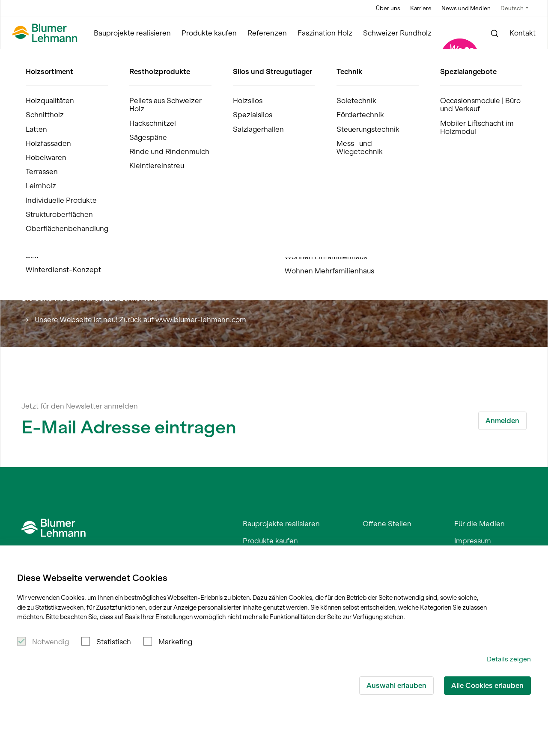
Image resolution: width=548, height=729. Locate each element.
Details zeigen (509, 659)
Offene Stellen (387, 523)
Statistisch (113, 641)
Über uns (388, 8)
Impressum (472, 540)
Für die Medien (479, 523)
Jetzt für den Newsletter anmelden (79, 406)
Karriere (421, 8)
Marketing (175, 641)
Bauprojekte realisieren (132, 33)
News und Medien (466, 8)
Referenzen (267, 33)
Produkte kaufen (209, 33)
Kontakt (522, 33)
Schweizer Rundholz (397, 33)
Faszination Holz (325, 33)
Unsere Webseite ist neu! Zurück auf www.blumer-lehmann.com (140, 319)
